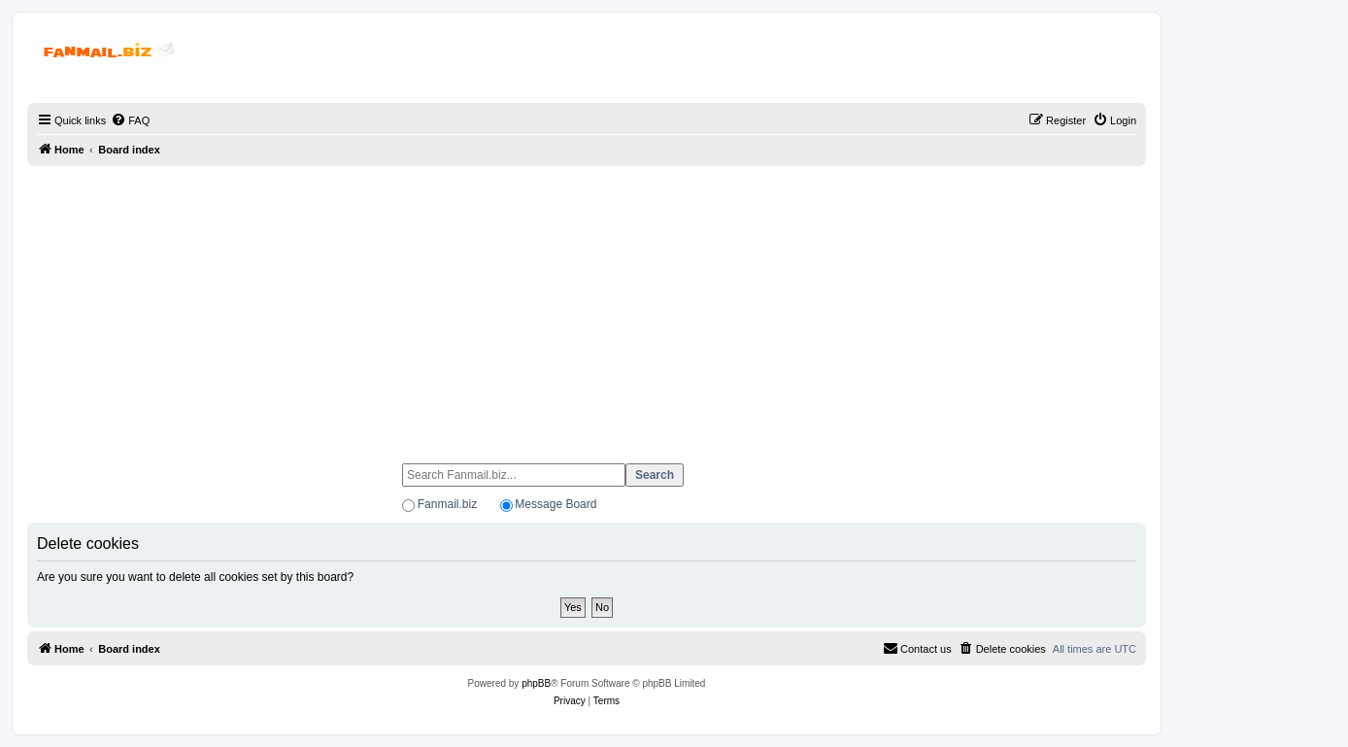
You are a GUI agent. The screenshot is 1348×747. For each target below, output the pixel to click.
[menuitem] (130, 120)
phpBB (536, 683)
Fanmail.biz (447, 504)
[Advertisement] (586, 306)
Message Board (555, 504)
